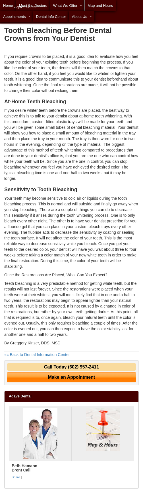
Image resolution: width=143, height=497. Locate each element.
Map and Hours (100, 5)
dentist (61, 116)
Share (16, 477)
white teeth (112, 283)
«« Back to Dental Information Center (37, 354)
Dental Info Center (51, 16)
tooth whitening (17, 85)
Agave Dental (25, 7)
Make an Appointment (71, 377)
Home (8, 5)
